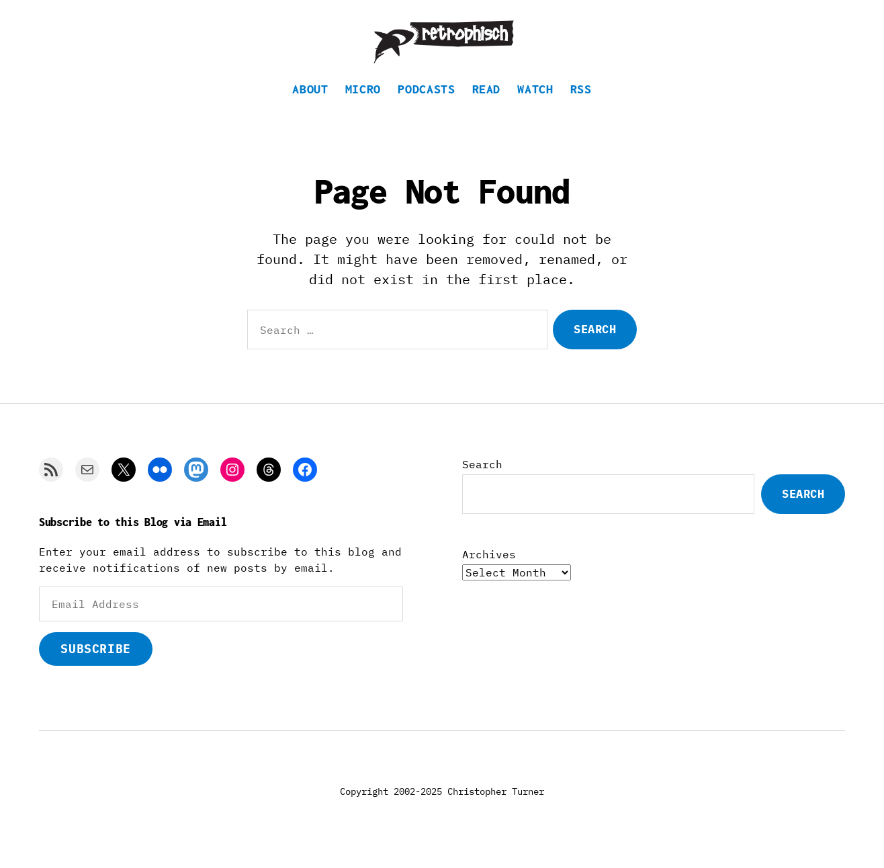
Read (486, 104)
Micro (363, 104)
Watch (535, 104)
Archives (489, 569)
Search (482, 479)
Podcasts (426, 104)
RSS (581, 104)
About (310, 104)
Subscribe (95, 664)
